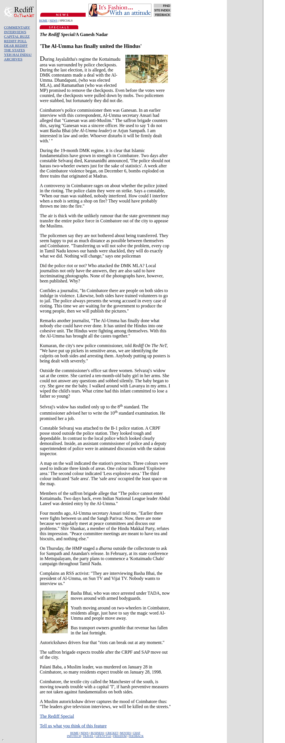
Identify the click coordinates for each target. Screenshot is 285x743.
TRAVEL (88, 736)
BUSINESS (97, 732)
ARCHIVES (13, 59)
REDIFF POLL (15, 41)
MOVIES (125, 732)
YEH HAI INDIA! (17, 54)
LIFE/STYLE (103, 736)
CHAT (136, 732)
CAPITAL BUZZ (17, 36)
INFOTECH (74, 736)
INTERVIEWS (15, 32)
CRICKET (112, 732)
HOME (43, 20)
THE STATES (14, 50)
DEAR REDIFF (16, 45)
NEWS (53, 20)
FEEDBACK (136, 736)
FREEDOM (120, 736)
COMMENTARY (17, 27)
